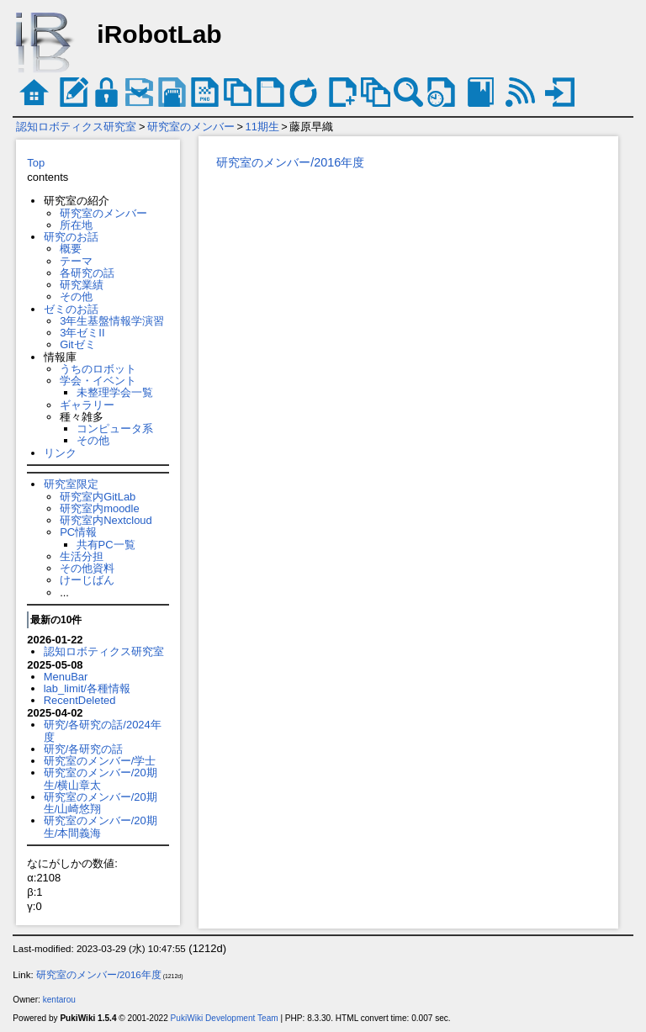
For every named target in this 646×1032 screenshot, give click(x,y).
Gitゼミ (78, 344)
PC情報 (78, 532)
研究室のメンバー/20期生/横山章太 (100, 778)
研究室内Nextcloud (106, 520)
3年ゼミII (82, 332)
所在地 (76, 225)
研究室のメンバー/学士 (100, 760)
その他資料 (87, 568)
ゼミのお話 (71, 309)
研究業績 (81, 284)
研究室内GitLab (97, 496)
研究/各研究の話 (84, 749)
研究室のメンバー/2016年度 (290, 162)
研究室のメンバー (191, 126)
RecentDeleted (80, 700)
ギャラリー (87, 405)
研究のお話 (71, 236)
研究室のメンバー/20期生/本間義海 (100, 826)
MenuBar (66, 676)
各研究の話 (87, 273)
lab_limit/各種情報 (87, 688)
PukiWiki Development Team (224, 1018)
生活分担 (81, 556)
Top (36, 162)
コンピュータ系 (115, 428)
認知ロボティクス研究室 (76, 126)
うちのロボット (98, 369)
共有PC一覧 (106, 544)
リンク (60, 453)
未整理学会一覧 (115, 392)
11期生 (262, 126)
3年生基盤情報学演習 (112, 321)
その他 (76, 296)
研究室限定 (71, 484)
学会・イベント (98, 380)
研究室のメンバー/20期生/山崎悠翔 (100, 803)
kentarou (59, 999)
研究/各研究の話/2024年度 (103, 730)
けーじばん (87, 580)
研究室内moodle (99, 508)
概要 (71, 248)
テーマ (76, 261)
